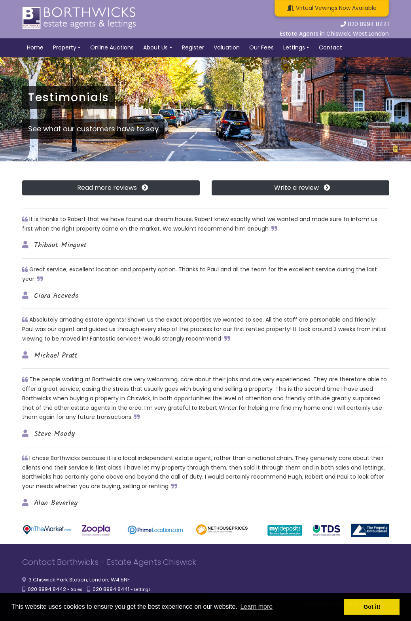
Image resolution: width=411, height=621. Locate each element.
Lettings (294, 47)
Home (35, 47)
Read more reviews (111, 187)
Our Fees (261, 47)
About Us (155, 47)
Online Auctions (112, 47)
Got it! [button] (372, 607)
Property (64, 47)
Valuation (227, 47)
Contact (330, 47)
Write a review (300, 187)
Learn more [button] (256, 606)
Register (193, 47)
